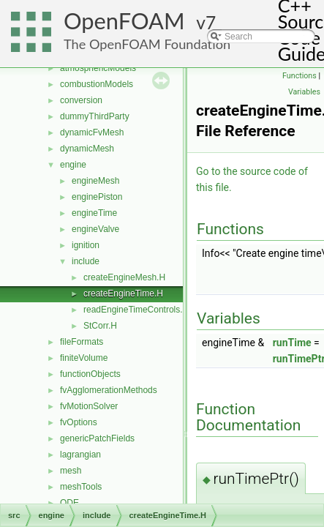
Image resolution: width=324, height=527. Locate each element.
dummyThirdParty (94, 116)
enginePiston (97, 197)
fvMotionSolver (89, 406)
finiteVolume (84, 358)
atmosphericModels (98, 68)
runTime (292, 342)
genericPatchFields (97, 438)
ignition (85, 245)
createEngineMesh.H (124, 277)
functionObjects (90, 374)
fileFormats (81, 342)
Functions (299, 76)
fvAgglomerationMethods (108, 390)
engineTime (94, 213)
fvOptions (78, 422)
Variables (304, 92)
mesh (70, 471)
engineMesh (95, 181)
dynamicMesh (87, 148)
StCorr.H (100, 326)
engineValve (95, 229)
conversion (81, 100)
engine (73, 165)
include (85, 261)
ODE (69, 503)
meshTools (81, 487)
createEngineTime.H (123, 293)
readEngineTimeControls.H (136, 309)
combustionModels (96, 84)
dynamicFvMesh (92, 132)
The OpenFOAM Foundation (147, 44)
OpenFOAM (124, 20)
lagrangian (80, 454)
